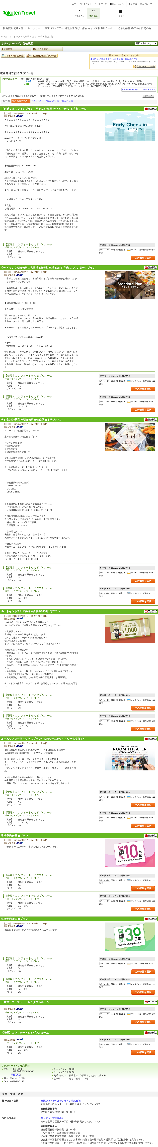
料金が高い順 (52, 101)
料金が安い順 (38, 101)
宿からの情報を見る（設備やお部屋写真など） (115, 59)
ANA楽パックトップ (10, 36)
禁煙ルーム (45, 95)
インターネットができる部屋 (70, 95)
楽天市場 (133, 4)
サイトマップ (101, 4)
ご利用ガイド (85, 4)
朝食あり (19, 95)
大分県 (26, 36)
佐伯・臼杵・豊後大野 (42, 36)
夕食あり (31, 95)
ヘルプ (73, 4)
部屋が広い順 (66, 101)
